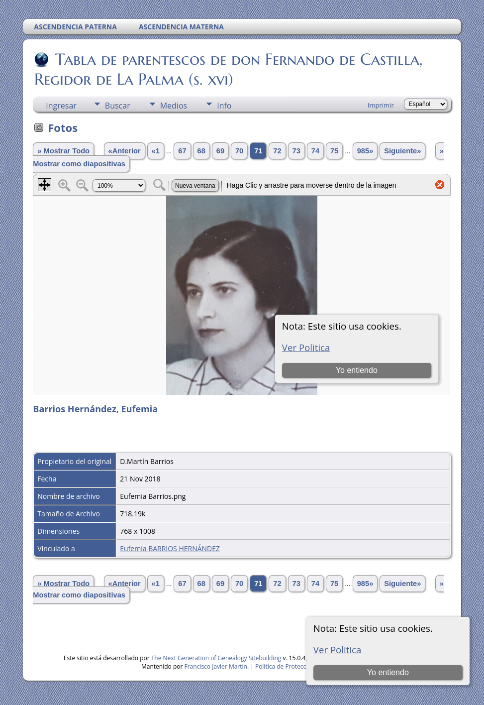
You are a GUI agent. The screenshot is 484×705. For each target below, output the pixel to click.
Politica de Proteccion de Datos (298, 666)
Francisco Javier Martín (216, 666)
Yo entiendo (388, 672)
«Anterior (124, 151)
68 (201, 151)
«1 (156, 151)
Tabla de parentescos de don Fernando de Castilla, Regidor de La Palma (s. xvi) (228, 69)
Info (224, 105)
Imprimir (381, 105)
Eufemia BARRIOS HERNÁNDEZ (170, 548)
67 (182, 151)
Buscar (117, 105)
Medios (173, 105)
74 (315, 151)
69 (220, 151)
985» (365, 151)
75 (334, 151)
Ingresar (61, 105)
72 (277, 151)
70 (239, 151)
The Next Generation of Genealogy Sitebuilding (216, 658)
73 (296, 151)
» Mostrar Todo (63, 151)
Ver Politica (337, 649)
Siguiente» (402, 151)
